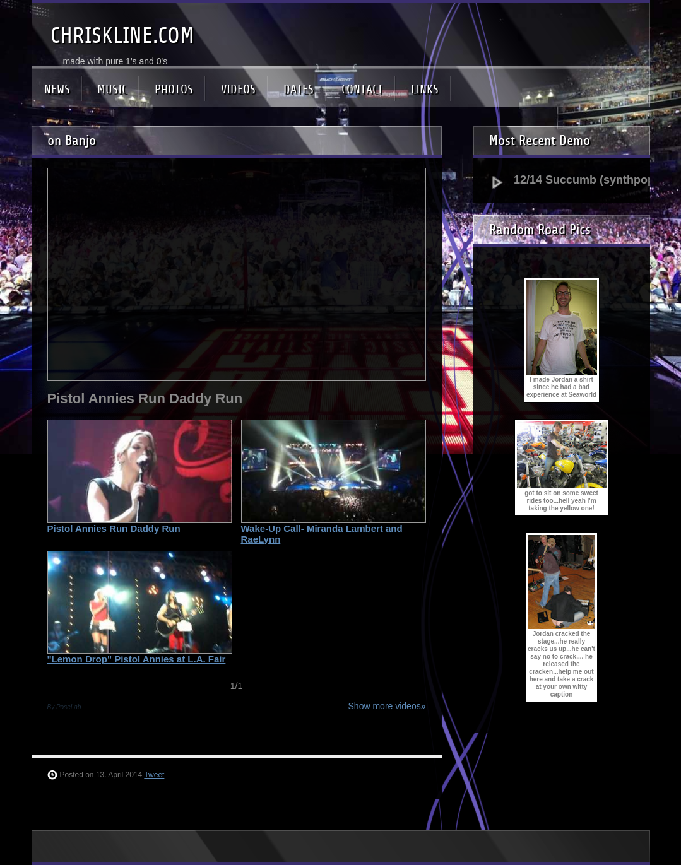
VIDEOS (238, 89)
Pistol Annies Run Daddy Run (114, 528)
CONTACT (362, 89)
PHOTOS (174, 89)
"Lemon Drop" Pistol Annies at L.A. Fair (136, 659)
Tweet (154, 774)
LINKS (425, 89)
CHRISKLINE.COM (122, 36)
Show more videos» (387, 706)
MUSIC (112, 89)
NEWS (57, 89)
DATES (298, 89)
